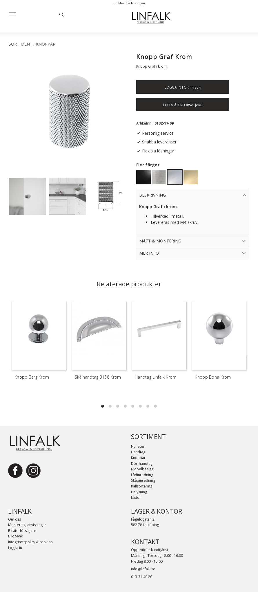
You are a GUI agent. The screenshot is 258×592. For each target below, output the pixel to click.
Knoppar (138, 457)
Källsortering (141, 486)
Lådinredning (142, 474)
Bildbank (15, 536)
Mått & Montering (160, 241)
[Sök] (61, 15)
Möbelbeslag (142, 469)
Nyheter (138, 446)
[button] (14, 16)
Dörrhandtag (141, 463)
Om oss (14, 519)
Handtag (138, 451)
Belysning (139, 492)
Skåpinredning (143, 480)
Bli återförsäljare (22, 530)
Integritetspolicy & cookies (30, 541)
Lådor (136, 497)
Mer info (149, 253)
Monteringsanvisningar (27, 524)
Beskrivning (152, 195)
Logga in (15, 547)
